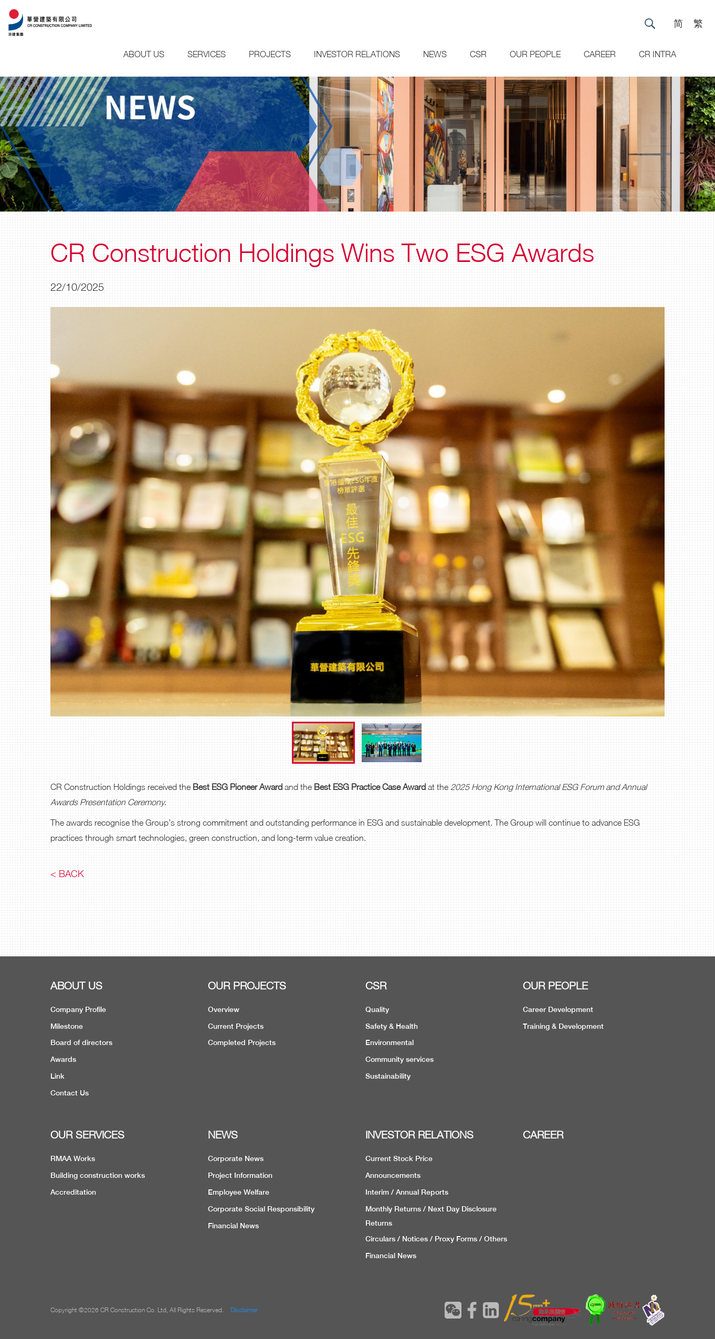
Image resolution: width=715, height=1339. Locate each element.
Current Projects (236, 1026)
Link (57, 1076)
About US (143, 54)
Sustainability (388, 1076)
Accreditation (73, 1192)
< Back (67, 873)
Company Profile (78, 1009)
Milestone (66, 1026)
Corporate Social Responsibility (261, 1209)
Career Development (558, 1009)
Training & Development (563, 1026)
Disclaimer (244, 1310)
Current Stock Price (399, 1158)
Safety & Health (391, 1026)
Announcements (392, 1175)
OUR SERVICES (87, 1135)
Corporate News (236, 1158)
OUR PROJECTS (247, 985)
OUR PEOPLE (555, 985)
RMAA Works (72, 1158)
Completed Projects (242, 1042)
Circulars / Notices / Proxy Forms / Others (436, 1239)
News (435, 54)
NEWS (223, 1135)
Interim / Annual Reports (406, 1192)
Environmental (389, 1042)
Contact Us (69, 1093)
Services (206, 54)
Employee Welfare (238, 1192)
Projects (270, 54)
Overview (223, 1009)
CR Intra (657, 54)
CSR (478, 54)
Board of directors (81, 1042)
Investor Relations (357, 54)
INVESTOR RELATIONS (419, 1135)
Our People (535, 54)
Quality (377, 1009)
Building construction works (97, 1175)
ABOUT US (76, 985)
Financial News (233, 1225)
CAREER (600, 54)
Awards (63, 1059)
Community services (399, 1059)
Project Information (240, 1175)
